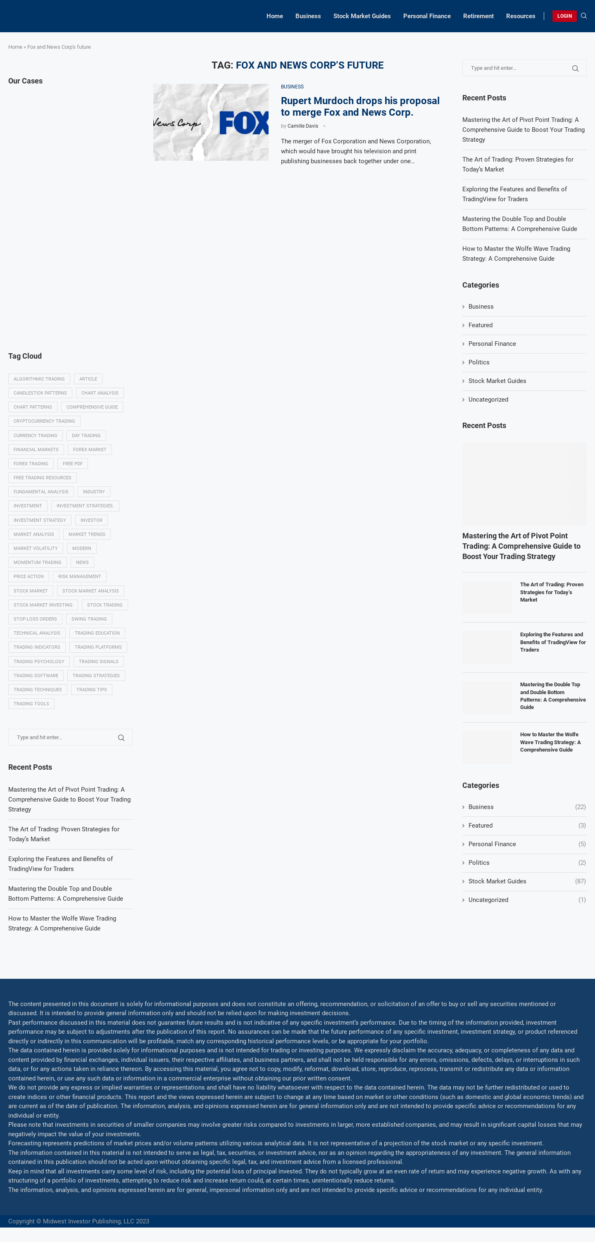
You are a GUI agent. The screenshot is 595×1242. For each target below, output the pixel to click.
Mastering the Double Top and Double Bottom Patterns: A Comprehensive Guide (553, 695)
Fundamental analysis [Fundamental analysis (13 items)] (41, 492)
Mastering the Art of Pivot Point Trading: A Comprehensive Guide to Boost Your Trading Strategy (523, 129)
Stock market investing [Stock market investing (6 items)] (43, 605)
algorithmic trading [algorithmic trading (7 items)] (39, 379)
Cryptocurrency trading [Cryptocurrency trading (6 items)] (44, 421)
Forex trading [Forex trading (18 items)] (31, 463)
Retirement (478, 16)
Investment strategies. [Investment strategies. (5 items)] (85, 506)
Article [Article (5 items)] (88, 379)
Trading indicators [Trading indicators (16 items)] (37, 647)
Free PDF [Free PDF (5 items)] (73, 463)
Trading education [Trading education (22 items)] (97, 633)
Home (275, 16)
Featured (481, 325)
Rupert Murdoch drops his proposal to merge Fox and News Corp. (360, 106)
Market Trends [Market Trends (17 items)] (87, 534)
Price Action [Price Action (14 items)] (29, 576)
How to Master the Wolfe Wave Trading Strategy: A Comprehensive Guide (550, 741)
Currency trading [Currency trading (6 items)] (35, 435)
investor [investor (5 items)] (91, 520)
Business (308, 16)
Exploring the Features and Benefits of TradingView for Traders (553, 641)
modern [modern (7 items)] (81, 548)
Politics (479, 362)
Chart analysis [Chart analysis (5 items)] (100, 393)
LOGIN (564, 16)
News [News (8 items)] (82, 562)
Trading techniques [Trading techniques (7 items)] (38, 689)
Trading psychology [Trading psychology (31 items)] (39, 661)
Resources (521, 16)
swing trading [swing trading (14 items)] (89, 619)
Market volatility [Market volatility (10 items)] (36, 548)
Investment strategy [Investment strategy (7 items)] (40, 520)
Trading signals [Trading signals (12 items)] (99, 661)
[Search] (584, 16)
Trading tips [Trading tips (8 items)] (91, 689)
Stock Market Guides (362, 16)
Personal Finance (427, 16)
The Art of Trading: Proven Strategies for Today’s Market (551, 591)
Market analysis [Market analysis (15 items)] (34, 534)
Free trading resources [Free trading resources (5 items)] (42, 478)
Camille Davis (303, 126)
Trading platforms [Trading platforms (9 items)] (98, 647)
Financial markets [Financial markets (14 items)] (36, 449)
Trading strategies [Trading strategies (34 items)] (96, 675)
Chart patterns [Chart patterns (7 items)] (33, 407)
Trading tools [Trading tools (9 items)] (31, 704)
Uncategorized (488, 399)
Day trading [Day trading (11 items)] (86, 435)
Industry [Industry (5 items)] (94, 492)
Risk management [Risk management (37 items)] (79, 576)
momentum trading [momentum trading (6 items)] (38, 562)
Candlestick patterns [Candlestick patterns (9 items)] (40, 393)
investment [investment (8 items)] (28, 506)
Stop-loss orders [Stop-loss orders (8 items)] (35, 619)
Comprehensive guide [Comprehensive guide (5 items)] (92, 407)
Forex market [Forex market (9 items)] (90, 449)
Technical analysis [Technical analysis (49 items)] (37, 633)
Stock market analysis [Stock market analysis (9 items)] (90, 591)
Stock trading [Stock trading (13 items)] (105, 605)
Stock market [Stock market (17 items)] (31, 591)
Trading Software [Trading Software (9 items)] (36, 675)
